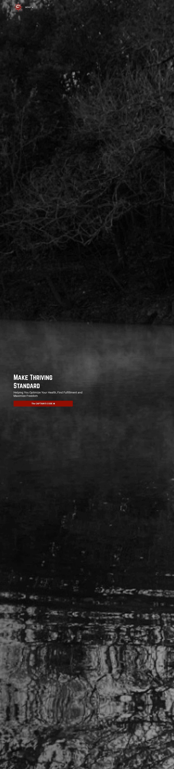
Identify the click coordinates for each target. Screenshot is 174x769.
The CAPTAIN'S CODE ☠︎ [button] (43, 403)
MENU (29, 7)
